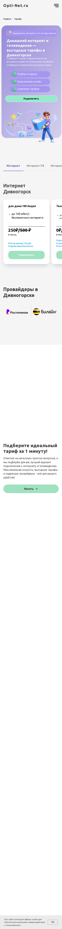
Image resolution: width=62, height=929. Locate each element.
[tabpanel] (31, 226)
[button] (31, 99)
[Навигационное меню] (56, 5)
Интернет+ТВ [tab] (35, 165)
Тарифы (18, 19)
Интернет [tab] (13, 165)
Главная (7, 19)
